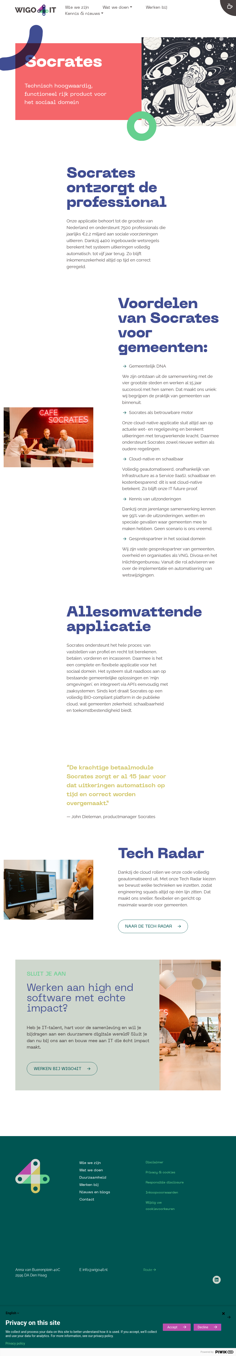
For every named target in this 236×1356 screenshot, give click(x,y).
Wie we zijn (77, 7)
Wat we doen (116, 7)
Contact (86, 1199)
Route (149, 1270)
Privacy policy (15, 1343)
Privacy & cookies (160, 1172)
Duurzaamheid (92, 1177)
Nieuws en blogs (94, 1192)
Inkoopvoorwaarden (162, 1192)
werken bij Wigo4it (57, 1068)
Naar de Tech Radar (148, 926)
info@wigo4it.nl (95, 1270)
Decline (203, 1327)
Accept (172, 1327)
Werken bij (156, 7)
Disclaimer (154, 1162)
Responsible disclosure (165, 1182)
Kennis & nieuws (82, 13)
